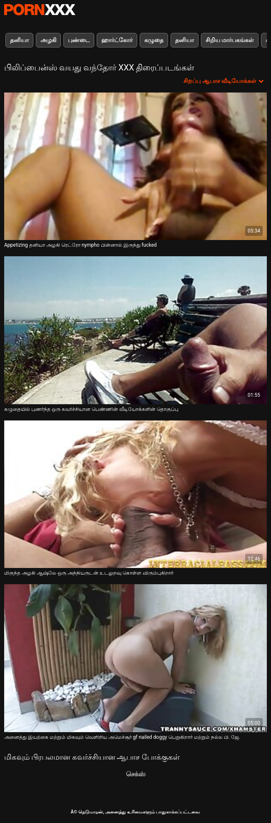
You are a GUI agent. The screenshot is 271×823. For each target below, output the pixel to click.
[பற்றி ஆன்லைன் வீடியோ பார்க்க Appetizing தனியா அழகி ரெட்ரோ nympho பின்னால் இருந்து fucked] (135, 166)
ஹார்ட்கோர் (117, 40)
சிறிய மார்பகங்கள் (230, 40)
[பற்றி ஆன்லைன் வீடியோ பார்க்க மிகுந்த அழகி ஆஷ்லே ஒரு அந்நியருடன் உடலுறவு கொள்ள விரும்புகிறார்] (135, 494)
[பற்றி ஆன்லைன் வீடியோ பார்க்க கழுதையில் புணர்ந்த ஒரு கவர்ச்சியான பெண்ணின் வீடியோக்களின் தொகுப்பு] (135, 330)
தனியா (19, 40)
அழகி (48, 40)
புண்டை (79, 40)
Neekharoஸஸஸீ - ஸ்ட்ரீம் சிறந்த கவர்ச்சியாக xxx (39, 9)
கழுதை (153, 40)
